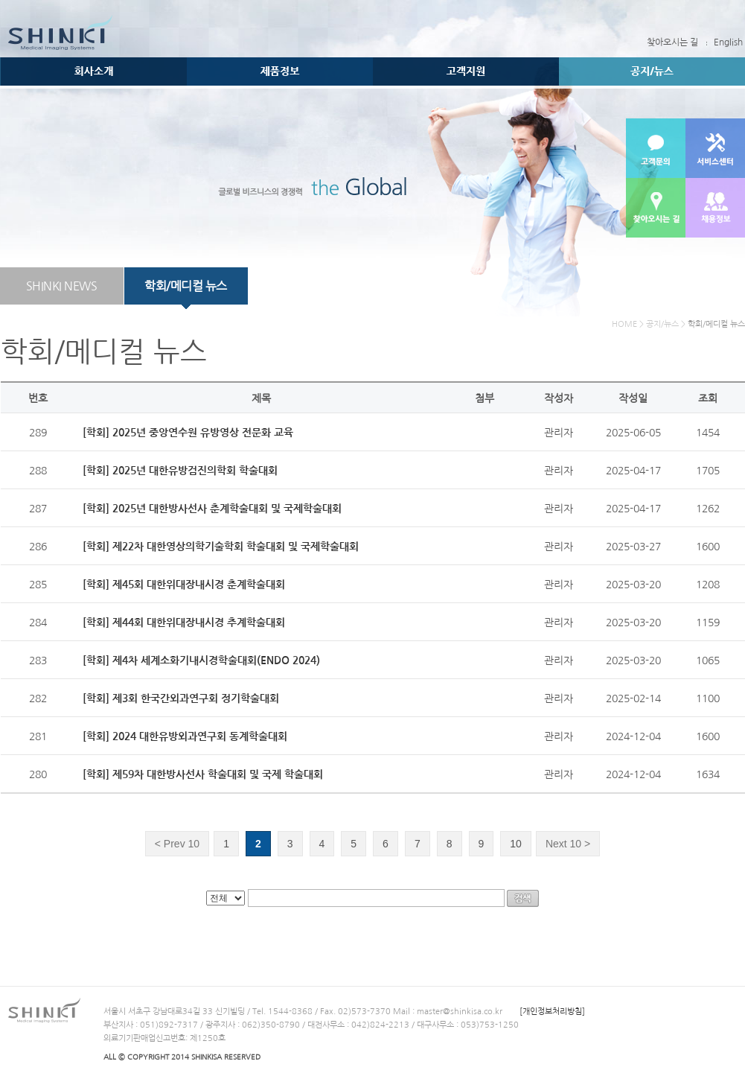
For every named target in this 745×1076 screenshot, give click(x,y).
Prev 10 (177, 844)
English (728, 42)
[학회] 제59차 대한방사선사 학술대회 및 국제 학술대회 (203, 774)
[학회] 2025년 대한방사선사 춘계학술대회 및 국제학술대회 (212, 508)
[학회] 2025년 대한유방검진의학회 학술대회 (180, 470)
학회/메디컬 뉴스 (185, 286)
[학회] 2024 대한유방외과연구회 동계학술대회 (185, 736)
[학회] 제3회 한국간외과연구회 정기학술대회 (181, 698)
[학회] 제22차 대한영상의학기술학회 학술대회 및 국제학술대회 (221, 546)
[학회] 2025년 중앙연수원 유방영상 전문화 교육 (188, 432)
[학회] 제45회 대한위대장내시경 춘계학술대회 (184, 584)
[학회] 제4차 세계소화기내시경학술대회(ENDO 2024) (201, 660)
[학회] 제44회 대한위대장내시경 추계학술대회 (184, 622)
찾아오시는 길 (672, 42)
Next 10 (568, 844)
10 (516, 844)
